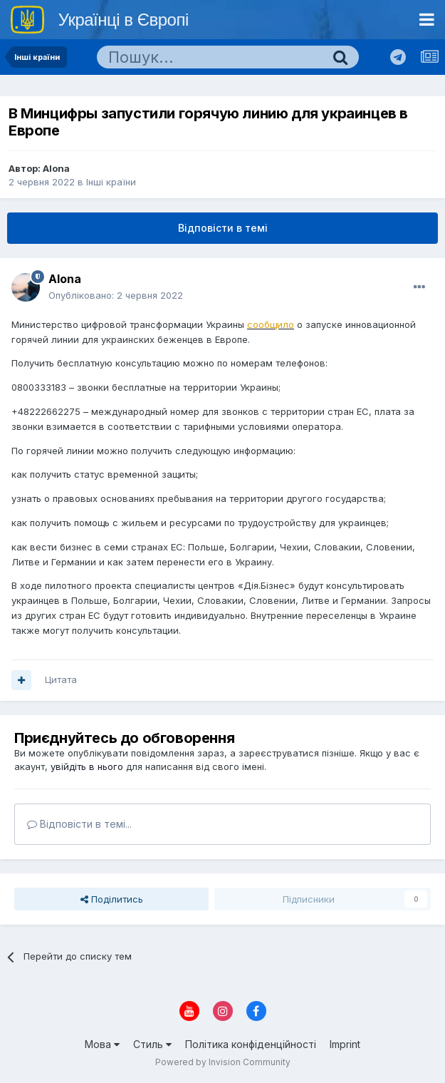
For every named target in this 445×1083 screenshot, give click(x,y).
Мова (102, 1044)
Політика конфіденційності (250, 1044)
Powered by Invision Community (222, 1062)
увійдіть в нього (87, 766)
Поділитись (111, 899)
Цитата (61, 679)
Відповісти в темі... (79, 824)
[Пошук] (209, 57)
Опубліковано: (115, 295)
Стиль (152, 1044)
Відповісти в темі (223, 228)
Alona (56, 168)
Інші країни (111, 182)
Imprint (345, 1044)
